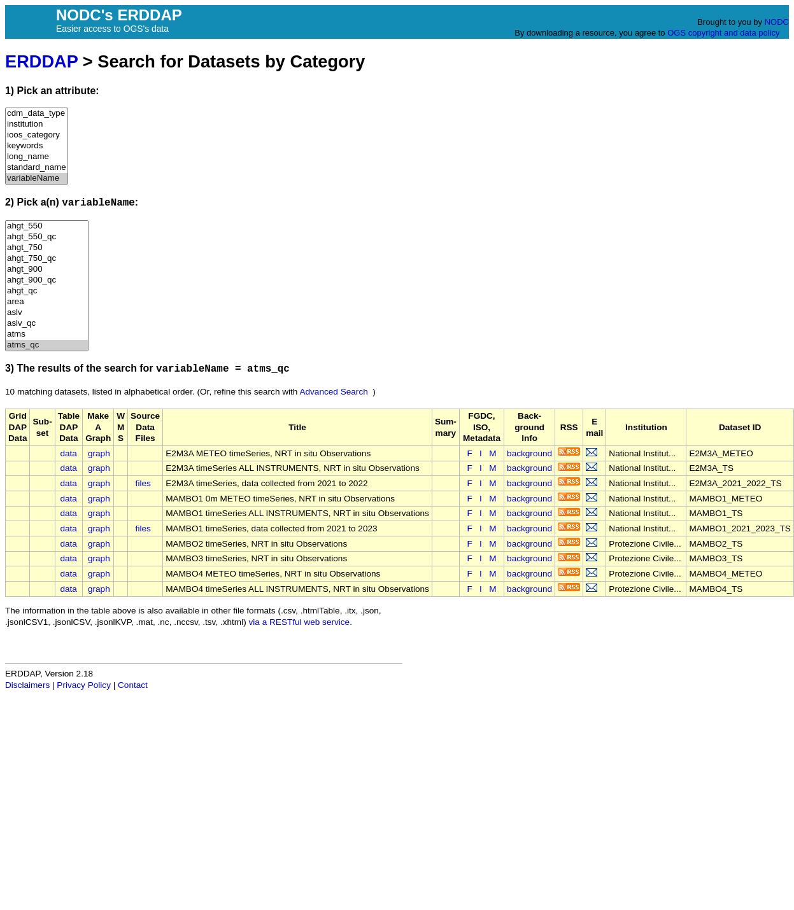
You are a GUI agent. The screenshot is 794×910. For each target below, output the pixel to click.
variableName (36, 178)
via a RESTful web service (299, 622)
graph (99, 453)
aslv (47, 312)
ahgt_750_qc (47, 258)
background (529, 453)
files (143, 483)
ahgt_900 (47, 269)
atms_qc (47, 345)
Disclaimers (27, 685)
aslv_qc (47, 323)
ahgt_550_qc (47, 237)
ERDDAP (41, 61)
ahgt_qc (47, 291)
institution (36, 124)
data (68, 453)
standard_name (36, 167)
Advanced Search (333, 391)
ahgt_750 (47, 247)
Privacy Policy (84, 685)
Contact (133, 685)
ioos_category (36, 135)
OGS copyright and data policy (723, 33)
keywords (36, 146)
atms (47, 334)
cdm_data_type (36, 113)
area (47, 302)
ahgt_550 (47, 226)
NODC (777, 22)
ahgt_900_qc (47, 280)
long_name (36, 156)
